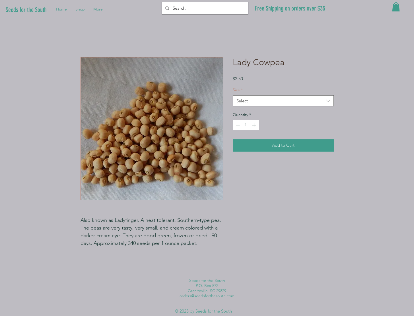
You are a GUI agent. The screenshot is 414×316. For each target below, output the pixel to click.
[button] (396, 6)
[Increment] (254, 125)
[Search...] (204, 8)
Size (238, 89)
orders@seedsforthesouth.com (207, 295)
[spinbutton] (246, 125)
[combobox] (283, 100)
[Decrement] (237, 125)
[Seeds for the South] (28, 10)
